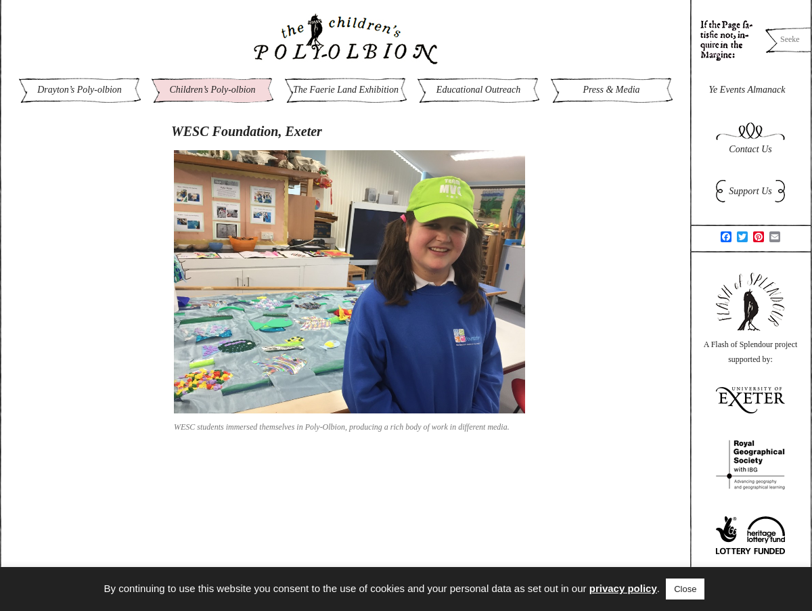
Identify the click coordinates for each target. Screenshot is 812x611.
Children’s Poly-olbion (212, 90)
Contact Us (750, 149)
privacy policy (623, 588)
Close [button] (685, 589)
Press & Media (611, 90)
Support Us (750, 191)
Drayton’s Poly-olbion (79, 90)
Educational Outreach (478, 90)
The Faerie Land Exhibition (346, 90)
